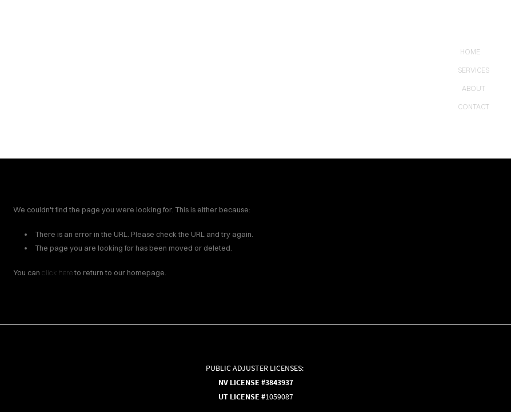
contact (473, 106)
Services (473, 70)
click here (57, 272)
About (473, 88)
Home (470, 51)
